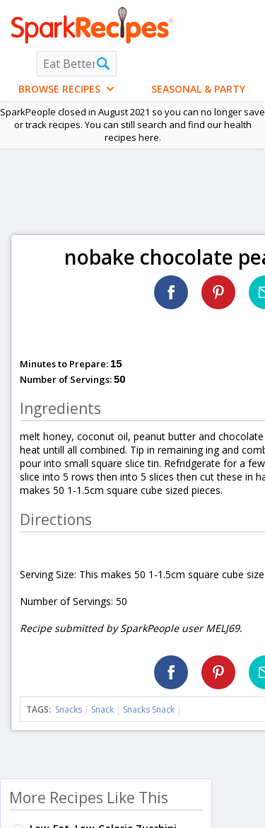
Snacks (68, 709)
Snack (102, 709)
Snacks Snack (149, 709)
